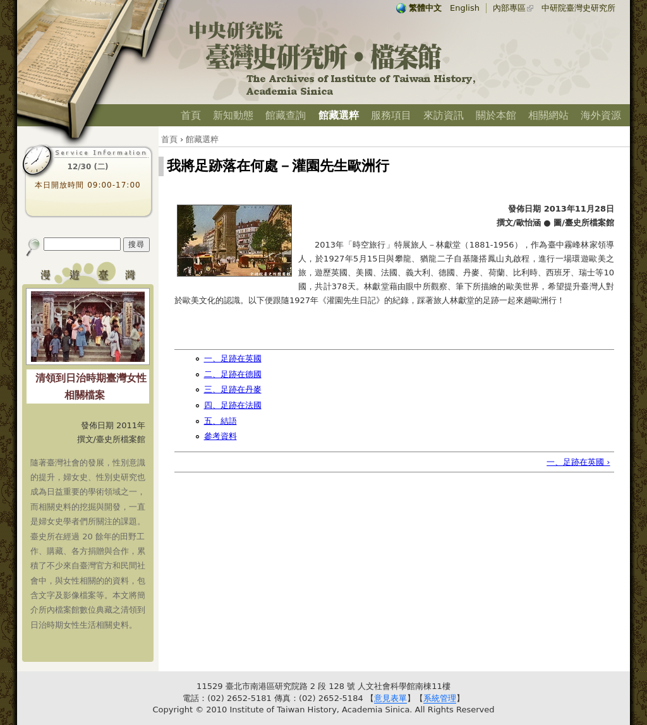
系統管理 (439, 698)
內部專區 (509, 8)
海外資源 (601, 115)
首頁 (191, 115)
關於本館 (496, 115)
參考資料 (220, 436)
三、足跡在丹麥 (233, 389)
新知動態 (233, 115)
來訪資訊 (443, 115)
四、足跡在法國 (233, 405)
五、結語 (220, 421)
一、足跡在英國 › (578, 462)
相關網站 (548, 115)
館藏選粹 (338, 115)
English (465, 8)
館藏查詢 (285, 115)
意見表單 (390, 698)
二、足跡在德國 (233, 374)
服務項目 (391, 115)
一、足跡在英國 (233, 358)
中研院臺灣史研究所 (578, 8)
